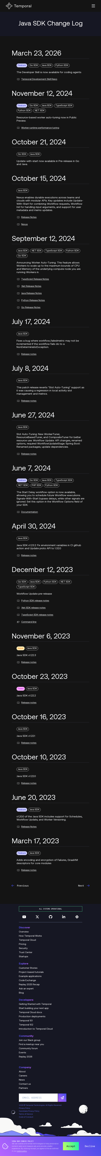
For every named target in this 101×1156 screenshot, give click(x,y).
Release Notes (27, 217)
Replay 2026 (25, 1057)
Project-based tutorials (31, 972)
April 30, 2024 (34, 526)
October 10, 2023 (39, 757)
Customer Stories (28, 968)
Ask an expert (26, 989)
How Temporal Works (30, 936)
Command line (26, 622)
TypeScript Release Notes (33, 279)
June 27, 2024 (33, 415)
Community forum (28, 1048)
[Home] (18, 6)
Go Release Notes (28, 307)
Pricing (22, 944)
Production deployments (32, 1016)
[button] (93, 6)
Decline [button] (90, 1146)
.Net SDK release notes (31, 608)
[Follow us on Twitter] (37, 917)
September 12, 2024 (43, 239)
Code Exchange (27, 980)
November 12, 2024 (42, 94)
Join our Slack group (29, 1040)
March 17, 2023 (35, 841)
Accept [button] (70, 1146)
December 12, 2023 (42, 570)
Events (22, 1053)
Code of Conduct (26, 1117)
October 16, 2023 (39, 717)
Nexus (22, 224)
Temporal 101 (26, 1021)
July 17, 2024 (31, 322)
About (22, 1072)
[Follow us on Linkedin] (63, 917)
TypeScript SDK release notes (35, 615)
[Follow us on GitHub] (50, 917)
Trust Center (25, 952)
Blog (21, 993)
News (22, 1080)
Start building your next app (34, 1008)
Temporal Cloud (27, 940)
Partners (23, 1088)
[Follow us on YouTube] (24, 917)
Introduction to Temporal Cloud (36, 1029)
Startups (23, 956)
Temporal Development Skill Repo (37, 79)
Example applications (30, 976)
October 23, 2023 (40, 677)
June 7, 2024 (31, 468)
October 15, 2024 (39, 179)
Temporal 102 (26, 1025)
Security (23, 948)
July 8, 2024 (30, 369)
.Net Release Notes (29, 286)
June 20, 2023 (33, 798)
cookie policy (22, 1151)
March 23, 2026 (36, 53)
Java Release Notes (29, 293)
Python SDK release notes (33, 601)
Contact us (25, 1084)
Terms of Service (26, 1114)
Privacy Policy (24, 1108)
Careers (23, 1076)
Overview (24, 932)
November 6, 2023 (41, 636)
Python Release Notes (31, 300)
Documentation (27, 512)
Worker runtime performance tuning (38, 128)
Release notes (26, 354)
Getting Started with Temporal (35, 1004)
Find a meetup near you (31, 1044)
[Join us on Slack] (77, 917)
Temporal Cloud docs (30, 1012)
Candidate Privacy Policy (29, 1111)
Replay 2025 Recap (29, 984)
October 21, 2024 (39, 142)
